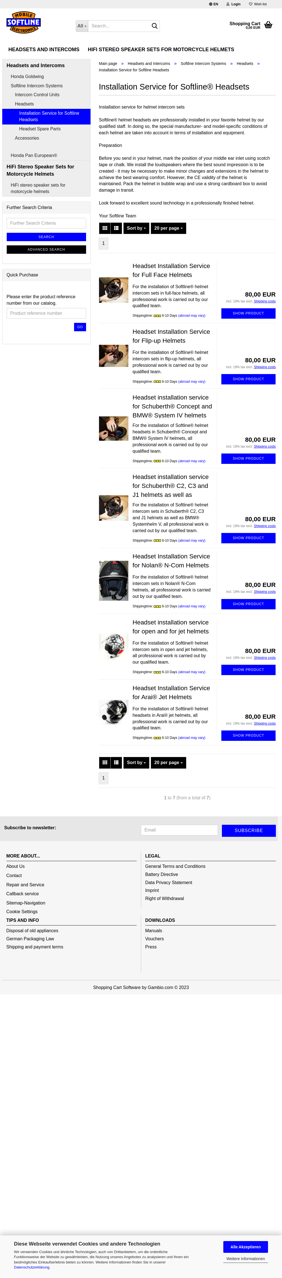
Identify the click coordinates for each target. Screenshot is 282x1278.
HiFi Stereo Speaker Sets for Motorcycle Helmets (161, 49)
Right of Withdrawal (164, 935)
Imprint (152, 927)
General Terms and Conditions (175, 903)
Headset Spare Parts (40, 165)
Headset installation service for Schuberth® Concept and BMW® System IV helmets (172, 443)
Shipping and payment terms (34, 983)
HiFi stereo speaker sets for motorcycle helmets (38, 225)
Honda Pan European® (34, 192)
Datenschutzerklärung (31, 1267)
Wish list (258, 4)
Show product (248, 350)
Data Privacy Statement (168, 919)
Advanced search (46, 286)
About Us (15, 903)
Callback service (22, 931)
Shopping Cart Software (117, 1024)
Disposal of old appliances (32, 967)
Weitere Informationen (245, 1258)
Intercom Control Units (37, 132)
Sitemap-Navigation (26, 940)
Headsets (24, 140)
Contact (14, 912)
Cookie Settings (22, 948)
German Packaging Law (30, 975)
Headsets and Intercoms (43, 49)
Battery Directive (161, 911)
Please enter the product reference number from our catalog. (41, 336)
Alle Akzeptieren (246, 1247)
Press (151, 983)
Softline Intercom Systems (37, 122)
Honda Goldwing (27, 113)
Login (233, 4)
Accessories (27, 175)
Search (46, 274)
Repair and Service (25, 921)
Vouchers (154, 975)
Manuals (153, 967)
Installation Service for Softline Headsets (49, 153)
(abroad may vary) (191, 352)
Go (80, 364)
